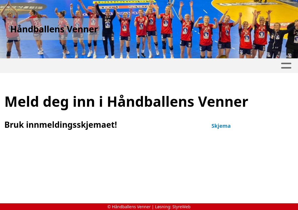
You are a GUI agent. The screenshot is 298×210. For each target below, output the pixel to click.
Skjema (221, 125)
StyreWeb (181, 206)
